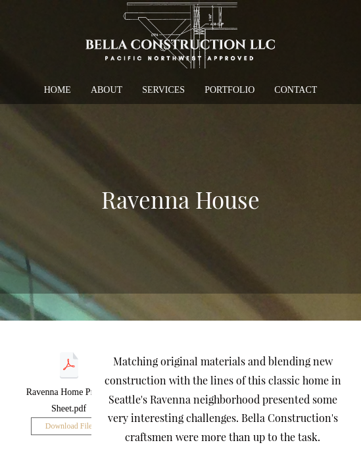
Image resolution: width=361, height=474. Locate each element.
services (163, 90)
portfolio (229, 90)
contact (295, 90)
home (57, 90)
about (106, 90)
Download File (69, 426)
